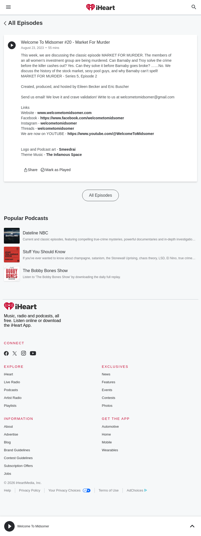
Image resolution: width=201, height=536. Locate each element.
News (106, 374)
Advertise (11, 434)
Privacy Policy (29, 490)
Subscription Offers (18, 466)
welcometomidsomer (59, 123)
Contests (108, 398)
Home (106, 434)
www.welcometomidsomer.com (64, 113)
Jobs (7, 474)
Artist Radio (12, 398)
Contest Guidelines (18, 458)
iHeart (8, 374)
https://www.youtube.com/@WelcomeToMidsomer (111, 134)
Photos (107, 406)
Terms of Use (109, 490)
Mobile (107, 442)
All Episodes (25, 23)
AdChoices (137, 490)
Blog (7, 442)
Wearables (110, 450)
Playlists (10, 406)
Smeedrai (67, 149)
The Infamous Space (64, 155)
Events (107, 390)
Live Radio (12, 382)
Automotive (110, 426)
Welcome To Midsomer (33, 526)
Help (7, 490)
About (8, 426)
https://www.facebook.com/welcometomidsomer (82, 118)
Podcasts (11, 390)
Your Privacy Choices (69, 490)
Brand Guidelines (17, 450)
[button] (30, 170)
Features (108, 382)
